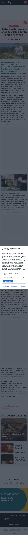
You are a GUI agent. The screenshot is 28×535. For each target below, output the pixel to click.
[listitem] (14, 274)
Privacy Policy (22, 286)
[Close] (25, 249)
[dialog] (14, 267)
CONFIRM (8, 281)
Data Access (14, 286)
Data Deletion (6, 286)
